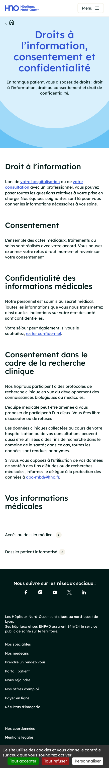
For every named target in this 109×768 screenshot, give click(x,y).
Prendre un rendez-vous (25, 662)
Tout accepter (23, 760)
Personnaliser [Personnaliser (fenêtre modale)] (88, 760)
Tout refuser (55, 760)
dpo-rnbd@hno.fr (42, 477)
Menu (87, 8)
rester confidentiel (43, 333)
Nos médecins (17, 653)
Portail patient (17, 671)
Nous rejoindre (17, 680)
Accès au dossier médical (29, 534)
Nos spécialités (18, 644)
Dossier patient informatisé (31, 551)
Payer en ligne (17, 698)
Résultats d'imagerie (22, 707)
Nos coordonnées (20, 728)
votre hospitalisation (40, 181)
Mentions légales (19, 737)
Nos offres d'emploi (22, 689)
